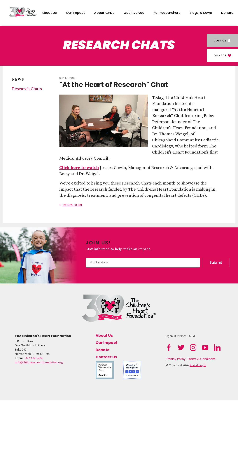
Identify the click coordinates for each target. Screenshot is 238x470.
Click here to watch (79, 167)
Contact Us (106, 357)
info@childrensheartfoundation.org (39, 362)
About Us (49, 12)
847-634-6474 (33, 358)
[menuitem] (49, 12)
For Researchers (167, 12)
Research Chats (27, 89)
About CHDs (104, 12)
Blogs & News (201, 12)
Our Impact (75, 12)
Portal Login (198, 365)
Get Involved (134, 12)
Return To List (72, 205)
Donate (227, 12)
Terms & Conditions (201, 359)
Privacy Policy (176, 359)
